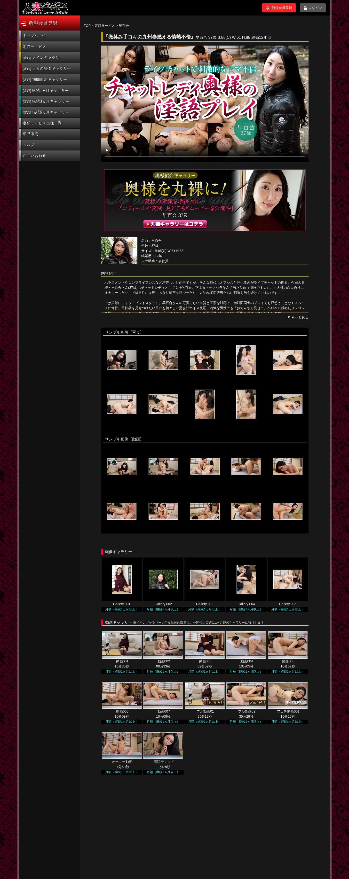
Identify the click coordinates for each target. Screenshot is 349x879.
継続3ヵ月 (46, 101)
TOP (87, 26)
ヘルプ (28, 145)
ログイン (313, 8)
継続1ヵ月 (46, 90)
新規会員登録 (279, 8)
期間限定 (45, 79)
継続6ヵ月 (46, 112)
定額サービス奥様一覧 (42, 123)
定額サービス (34, 46)
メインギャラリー (43, 57)
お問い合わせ (34, 155)
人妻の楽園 (47, 68)
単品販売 (30, 134)
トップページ (34, 36)
